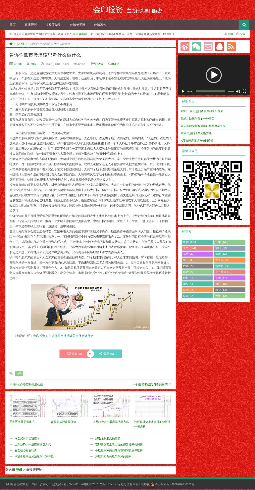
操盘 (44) (221, 254)
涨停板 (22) (222, 266)
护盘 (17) (221, 278)
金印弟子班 (77, 25)
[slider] (210, 92)
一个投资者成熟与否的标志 (150, 385)
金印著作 (100, 25)
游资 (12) (221, 296)
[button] (214, 76)
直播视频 (31, 25)
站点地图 (56, 485)
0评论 (116, 64)
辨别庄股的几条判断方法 (196, 134)
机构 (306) (189, 242)
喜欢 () (74, 354)
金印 (33, 64)
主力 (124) (189, 248)
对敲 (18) (188, 278)
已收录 (99, 64)
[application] (214, 76)
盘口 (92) (221, 248)
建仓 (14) (221, 290)
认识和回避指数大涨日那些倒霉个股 (203, 126)
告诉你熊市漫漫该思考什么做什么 (45, 55)
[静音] (238, 92)
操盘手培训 (53, 25)
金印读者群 (80, 35)
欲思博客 (126, 485)
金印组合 (11, 485)
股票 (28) (188, 266)
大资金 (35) (222, 260)
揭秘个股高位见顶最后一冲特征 (34, 457)
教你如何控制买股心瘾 (28, 385)
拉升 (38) (188, 260)
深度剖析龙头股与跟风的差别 (113, 457)
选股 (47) (188, 254)
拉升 (19, 374)
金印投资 (39, 336)
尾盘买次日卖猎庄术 (27, 439)
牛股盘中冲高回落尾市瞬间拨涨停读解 (119, 451)
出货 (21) (188, 272)
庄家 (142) (221, 242)
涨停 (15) (188, 290)
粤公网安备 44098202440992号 (174, 485)
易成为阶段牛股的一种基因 (197, 119)
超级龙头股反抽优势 (107, 439)
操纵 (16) (188, 284)
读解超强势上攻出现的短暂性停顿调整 (119, 445)
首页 (12, 25)
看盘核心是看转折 (26, 451)
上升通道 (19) (223, 272)
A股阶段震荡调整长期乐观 (197, 141)
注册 (231, 34)
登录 (243, 34)
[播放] (183, 92)
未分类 (20, 44)
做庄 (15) (221, 284)
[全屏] (244, 92)
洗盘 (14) (188, 296)
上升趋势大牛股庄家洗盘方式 (33, 445)
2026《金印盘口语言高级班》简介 (202, 112)
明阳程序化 (143, 485)
